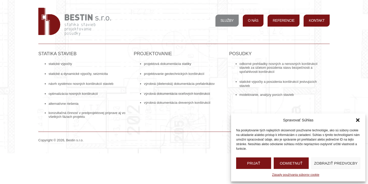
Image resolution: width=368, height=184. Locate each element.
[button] (357, 120)
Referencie (283, 20)
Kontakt (317, 20)
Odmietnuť (291, 163)
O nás (253, 20)
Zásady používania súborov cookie (295, 175)
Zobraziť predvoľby (336, 163)
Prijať (253, 163)
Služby (227, 20)
